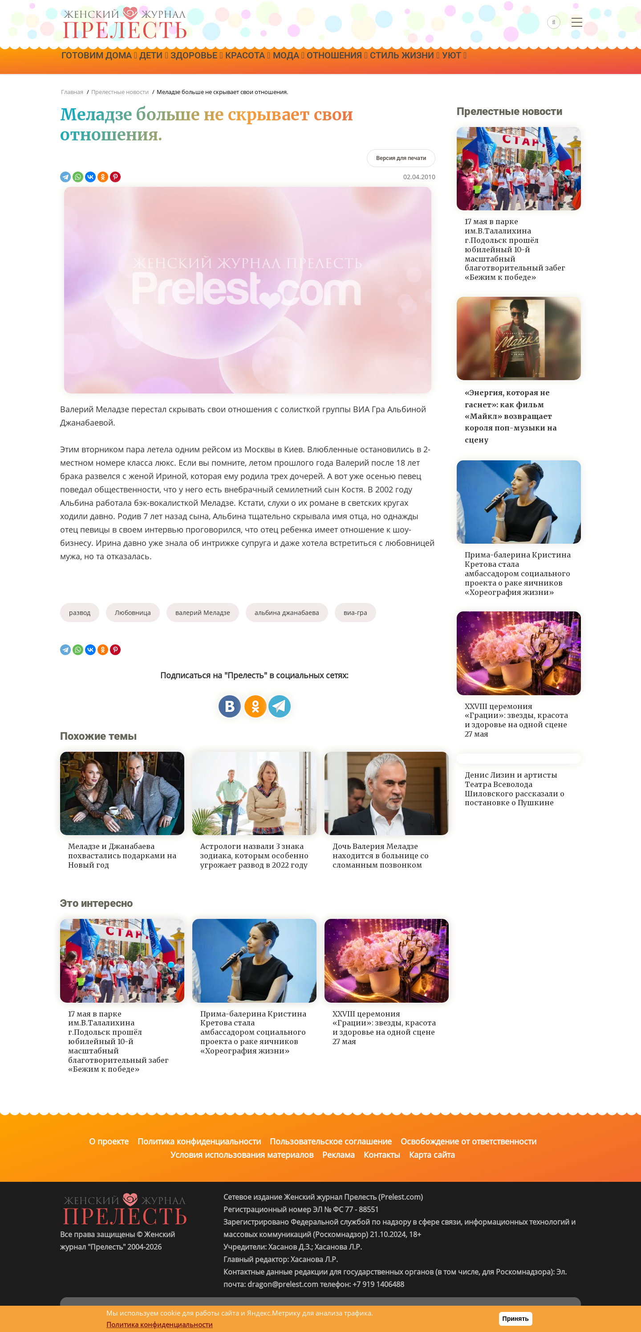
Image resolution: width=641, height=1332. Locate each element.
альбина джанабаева (287, 612)
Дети (163, 61)
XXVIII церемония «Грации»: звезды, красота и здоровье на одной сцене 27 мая (384, 1027)
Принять (516, 1318)
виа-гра (355, 612)
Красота (270, 61)
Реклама (338, 1154)
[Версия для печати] (401, 158)
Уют (503, 61)
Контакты (382, 1154)
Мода (317, 61)
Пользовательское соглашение (331, 1141)
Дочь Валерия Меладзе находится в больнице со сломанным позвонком (381, 855)
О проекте (109, 1141)
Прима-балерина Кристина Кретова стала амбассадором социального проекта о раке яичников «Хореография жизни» (253, 1032)
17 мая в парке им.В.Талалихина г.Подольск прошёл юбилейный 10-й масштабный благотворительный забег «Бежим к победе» (118, 1041)
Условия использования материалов (241, 1154)
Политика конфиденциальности (199, 1141)
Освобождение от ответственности (468, 1141)
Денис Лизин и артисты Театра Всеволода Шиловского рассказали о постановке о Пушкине (514, 789)
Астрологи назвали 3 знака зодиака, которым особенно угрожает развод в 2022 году (254, 855)
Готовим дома (102, 61)
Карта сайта (432, 1154)
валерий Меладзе (202, 612)
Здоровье (213, 61)
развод (79, 612)
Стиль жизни (447, 61)
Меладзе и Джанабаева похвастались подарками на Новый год (122, 855)
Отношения (373, 61)
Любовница (133, 612)
